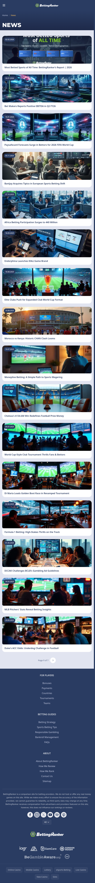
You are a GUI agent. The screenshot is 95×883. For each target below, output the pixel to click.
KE (46, 822)
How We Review (47, 766)
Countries (47, 693)
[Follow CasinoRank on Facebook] (30, 815)
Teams (47, 703)
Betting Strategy (46, 722)
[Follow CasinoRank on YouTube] (50, 815)
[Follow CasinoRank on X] (43, 815)
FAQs (47, 742)
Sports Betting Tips (47, 727)
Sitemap (47, 781)
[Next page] (53, 660)
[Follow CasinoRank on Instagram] (37, 815)
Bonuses (46, 683)
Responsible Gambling (47, 732)
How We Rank (47, 771)
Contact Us (47, 776)
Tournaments (47, 698)
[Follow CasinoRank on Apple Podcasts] (64, 815)
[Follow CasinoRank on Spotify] (57, 815)
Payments (47, 688)
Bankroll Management (47, 737)
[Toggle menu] (4, 5)
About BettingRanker (47, 761)
